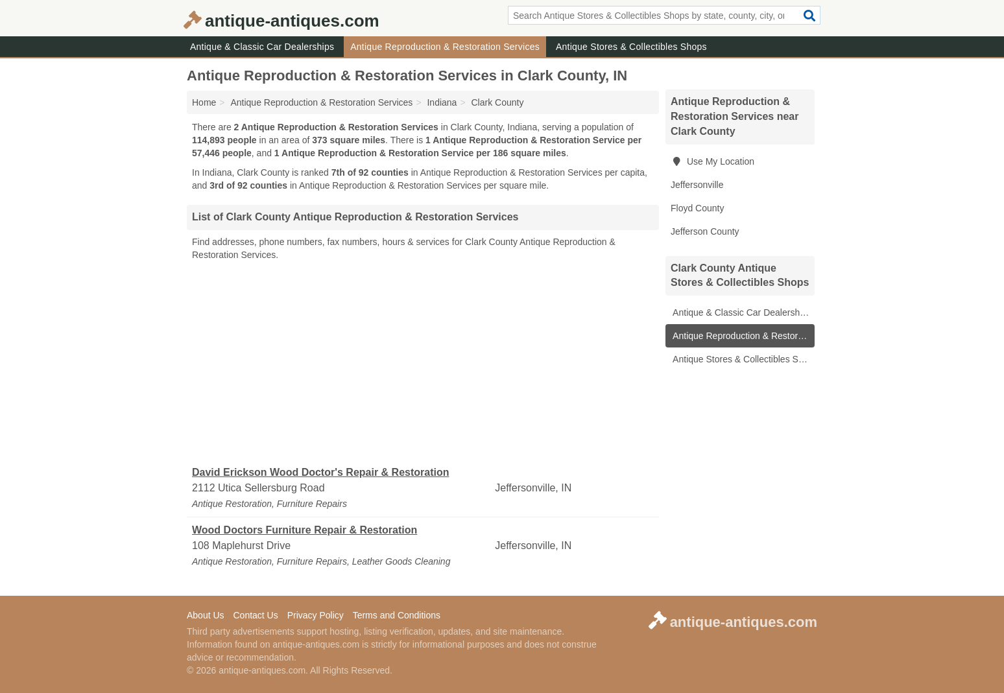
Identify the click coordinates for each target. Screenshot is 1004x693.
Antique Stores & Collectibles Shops (631, 46)
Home (204, 102)
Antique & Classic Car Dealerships (262, 46)
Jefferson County (705, 231)
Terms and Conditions (396, 615)
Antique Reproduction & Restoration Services (445, 46)
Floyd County (697, 208)
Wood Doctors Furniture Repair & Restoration (304, 529)
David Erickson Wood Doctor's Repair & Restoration (320, 472)
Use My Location (712, 161)
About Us (205, 615)
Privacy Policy (315, 615)
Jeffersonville (697, 185)
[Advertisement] (423, 363)
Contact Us (255, 615)
